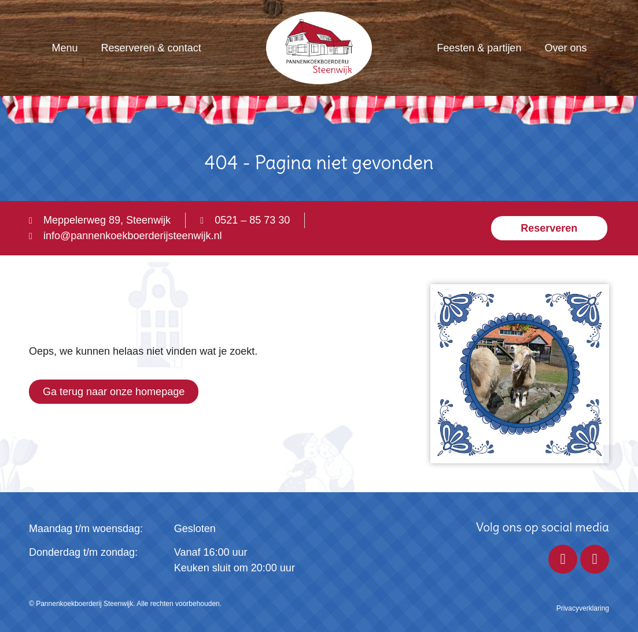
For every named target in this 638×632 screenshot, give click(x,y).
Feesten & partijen (479, 48)
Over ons (565, 48)
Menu (65, 48)
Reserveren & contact (151, 48)
